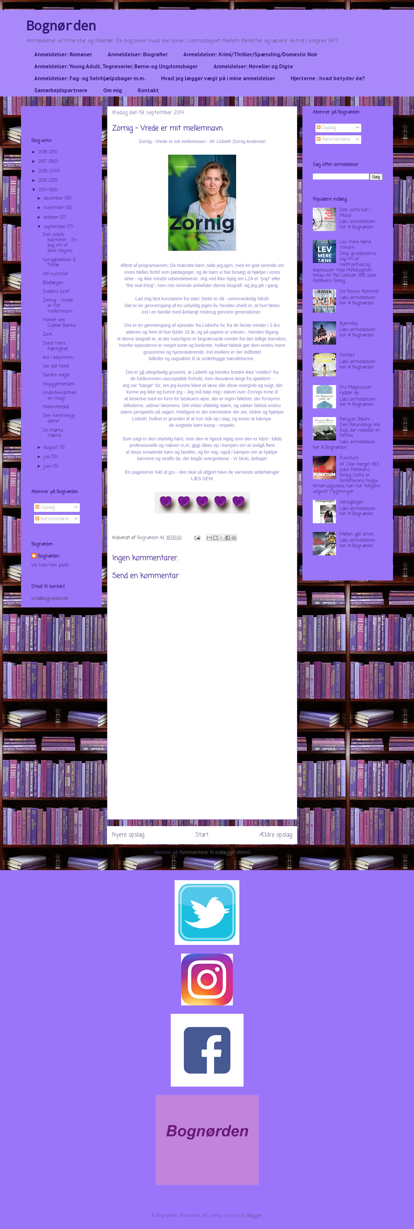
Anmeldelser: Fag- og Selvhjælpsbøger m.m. (89, 78)
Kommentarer (52, 519)
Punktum (349, 458)
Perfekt (347, 355)
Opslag (45, 507)
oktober (52, 217)
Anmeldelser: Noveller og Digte (253, 66)
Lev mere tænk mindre (356, 245)
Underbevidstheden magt (59, 396)
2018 (43, 152)
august (51, 447)
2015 (43, 180)
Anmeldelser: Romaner (63, 54)
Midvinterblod (56, 407)
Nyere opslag (128, 835)
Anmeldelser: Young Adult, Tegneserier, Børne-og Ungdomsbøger (116, 66)
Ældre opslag (275, 835)
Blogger (254, 1215)
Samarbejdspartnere (60, 90)
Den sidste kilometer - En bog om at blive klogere (60, 242)
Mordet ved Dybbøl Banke (59, 323)
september (55, 227)
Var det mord (56, 366)
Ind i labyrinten (58, 357)
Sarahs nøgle (56, 375)
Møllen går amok (357, 534)
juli (47, 457)
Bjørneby (349, 323)
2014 (43, 190)
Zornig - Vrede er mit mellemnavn (58, 306)
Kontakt (148, 90)
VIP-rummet (55, 274)
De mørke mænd (53, 433)
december (54, 198)
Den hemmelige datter (59, 419)
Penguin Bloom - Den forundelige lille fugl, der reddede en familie (360, 427)
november (54, 208)
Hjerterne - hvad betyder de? (328, 78)
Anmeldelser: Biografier (138, 54)
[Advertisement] (202, 774)
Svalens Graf (56, 291)
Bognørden (61, 25)
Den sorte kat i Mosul (355, 213)
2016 (43, 171)
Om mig (112, 90)
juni (48, 466)
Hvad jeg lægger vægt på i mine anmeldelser (218, 78)
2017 (43, 161)
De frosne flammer (359, 291)
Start (202, 835)
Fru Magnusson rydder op (356, 390)
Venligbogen (352, 502)
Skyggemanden (59, 384)
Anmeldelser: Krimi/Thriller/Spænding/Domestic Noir (250, 54)
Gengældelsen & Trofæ (59, 263)
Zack (47, 334)
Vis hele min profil (50, 565)
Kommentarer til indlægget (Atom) (215, 852)
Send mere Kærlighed (55, 346)
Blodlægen (53, 283)
